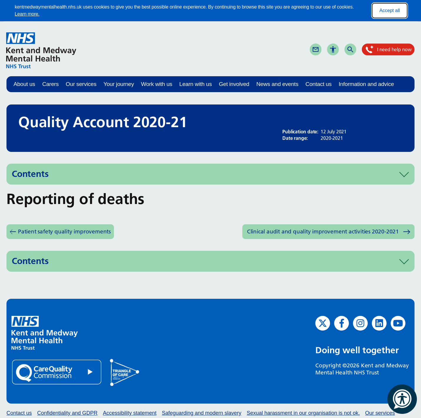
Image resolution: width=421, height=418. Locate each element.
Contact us (318, 84)
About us (24, 84)
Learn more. (27, 13)
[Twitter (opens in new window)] (322, 323)
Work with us (156, 84)
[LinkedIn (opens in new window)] (379, 323)
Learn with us (195, 84)
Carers (50, 84)
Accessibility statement (129, 413)
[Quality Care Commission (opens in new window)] (57, 371)
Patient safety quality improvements (64, 231)
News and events (277, 84)
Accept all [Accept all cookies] (389, 10)
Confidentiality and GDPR (67, 413)
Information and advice (366, 84)
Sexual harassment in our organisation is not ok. (303, 413)
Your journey (118, 84)
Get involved (234, 84)
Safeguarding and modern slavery (201, 413)
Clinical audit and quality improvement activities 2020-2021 (323, 231)
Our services (81, 84)
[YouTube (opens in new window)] (398, 323)
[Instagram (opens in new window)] (360, 323)
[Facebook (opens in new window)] (341, 323)
